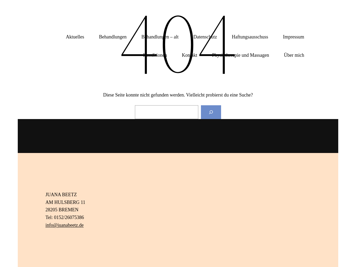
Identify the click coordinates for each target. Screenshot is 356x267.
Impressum (293, 37)
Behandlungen (113, 37)
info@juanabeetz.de (65, 225)
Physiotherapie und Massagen (240, 55)
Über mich (294, 55)
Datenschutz (205, 37)
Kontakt (189, 55)
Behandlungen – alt (160, 37)
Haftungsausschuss (250, 37)
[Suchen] (211, 112)
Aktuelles (75, 37)
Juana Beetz (63, 21)
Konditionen (155, 55)
